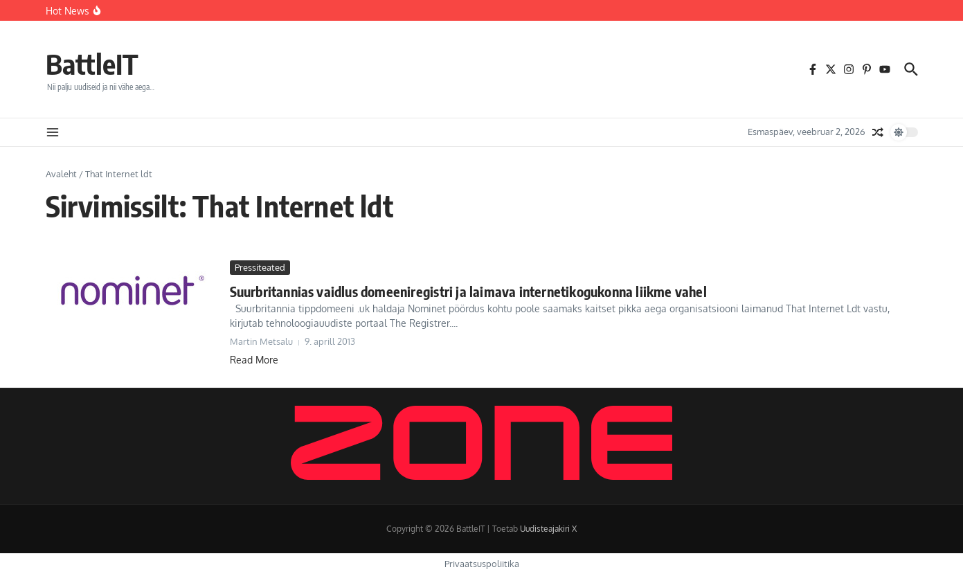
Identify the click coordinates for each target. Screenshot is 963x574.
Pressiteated (260, 267)
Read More (254, 360)
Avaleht (61, 173)
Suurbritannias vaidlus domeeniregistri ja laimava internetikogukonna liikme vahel (468, 291)
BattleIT (92, 63)
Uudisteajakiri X (548, 528)
